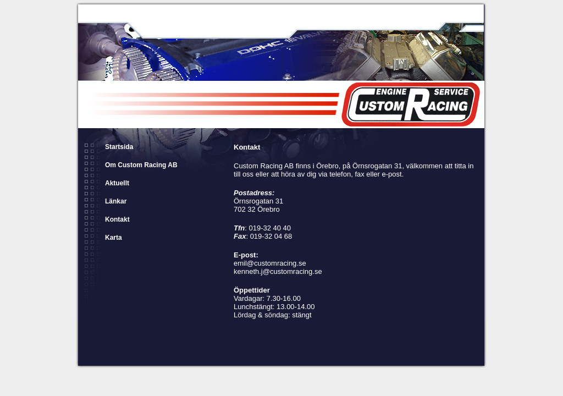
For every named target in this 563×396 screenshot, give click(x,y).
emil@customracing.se (270, 263)
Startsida (119, 147)
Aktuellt (117, 183)
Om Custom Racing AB (141, 165)
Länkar (115, 201)
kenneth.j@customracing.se (278, 271)
